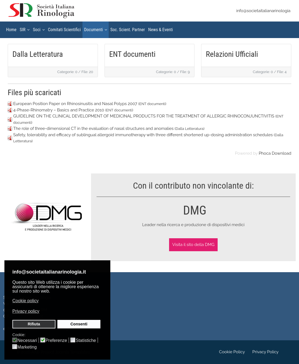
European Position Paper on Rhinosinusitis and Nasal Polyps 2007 (75, 103)
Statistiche (86, 340)
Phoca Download (275, 153)
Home (11, 29)
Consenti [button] (78, 324)
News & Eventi (160, 29)
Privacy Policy (265, 351)
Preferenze (56, 340)
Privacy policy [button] (25, 311)
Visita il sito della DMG (193, 244)
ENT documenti (132, 54)
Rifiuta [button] (34, 324)
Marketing (27, 347)
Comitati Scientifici (64, 29)
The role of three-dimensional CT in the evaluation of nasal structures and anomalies (93, 128)
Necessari (27, 340)
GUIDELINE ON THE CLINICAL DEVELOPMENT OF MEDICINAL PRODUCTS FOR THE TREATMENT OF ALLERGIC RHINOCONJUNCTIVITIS (143, 116)
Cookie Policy (232, 351)
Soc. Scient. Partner (127, 29)
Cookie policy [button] (25, 300)
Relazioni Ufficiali (232, 54)
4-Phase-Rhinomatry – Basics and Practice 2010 (58, 110)
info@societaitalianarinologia (263, 10)
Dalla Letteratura (37, 54)
